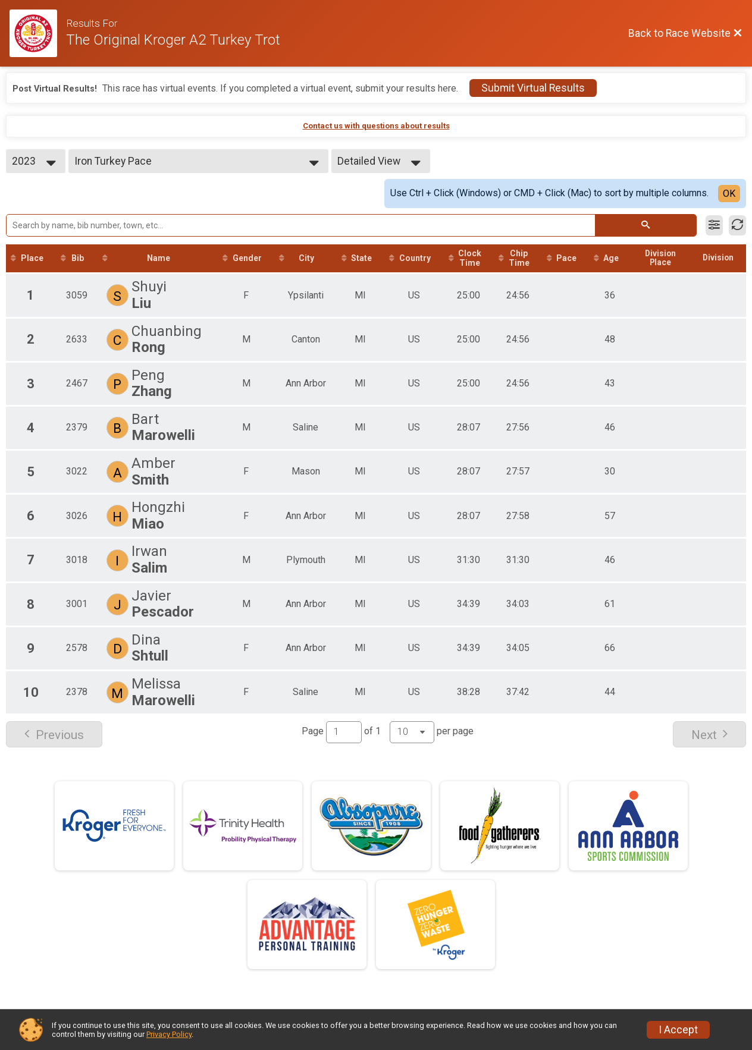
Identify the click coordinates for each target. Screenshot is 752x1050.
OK (729, 193)
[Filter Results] (714, 225)
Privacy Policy (169, 1034)
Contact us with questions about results (376, 125)
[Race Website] (38, 33)
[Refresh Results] (737, 225)
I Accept (678, 1030)
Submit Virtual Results (533, 88)
